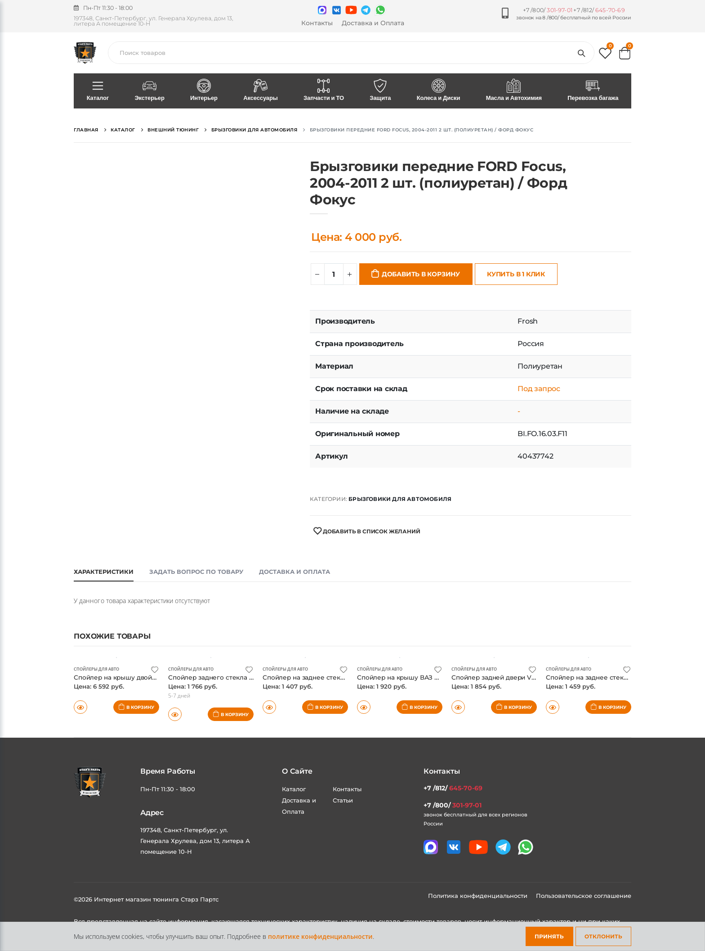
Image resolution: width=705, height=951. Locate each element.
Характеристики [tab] (104, 571)
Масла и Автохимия (514, 90)
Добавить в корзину (421, 274)
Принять (549, 936)
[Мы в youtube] (351, 10)
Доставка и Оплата (373, 23)
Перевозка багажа (593, 90)
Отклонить (603, 936)
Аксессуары (261, 90)
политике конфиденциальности (320, 936)
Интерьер (203, 90)
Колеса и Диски (438, 90)
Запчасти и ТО (323, 90)
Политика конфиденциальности (478, 895)
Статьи (343, 800)
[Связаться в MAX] (322, 10)
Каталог (98, 90)
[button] (605, 55)
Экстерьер (149, 90)
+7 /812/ (599, 10)
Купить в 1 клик (516, 274)
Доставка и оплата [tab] (294, 571)
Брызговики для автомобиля (399, 499)
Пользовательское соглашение (583, 895)
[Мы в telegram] (365, 10)
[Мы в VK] (336, 10)
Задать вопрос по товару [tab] (196, 571)
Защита (380, 90)
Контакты (317, 23)
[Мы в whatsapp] (380, 10)
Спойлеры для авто (99, 669)
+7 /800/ (547, 10)
